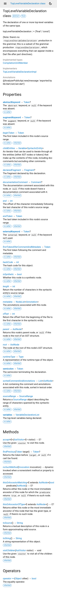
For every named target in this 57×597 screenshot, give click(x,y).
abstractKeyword (11, 102)
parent (6, 329)
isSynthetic (8, 274)
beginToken (8, 132)
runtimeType (9, 356)
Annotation (31, 301)
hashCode (8, 262)
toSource (7, 523)
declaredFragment (12, 170)
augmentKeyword (12, 117)
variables (7, 414)
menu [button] (5, 3)
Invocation (24, 467)
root (5, 344)
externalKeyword (11, 231)
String (20, 523)
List (40, 381)
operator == (8, 578)
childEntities (9, 148)
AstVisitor (19, 439)
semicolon (8, 368)
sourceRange (9, 396)
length (6, 286)
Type (21, 356)
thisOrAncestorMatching (15, 482)
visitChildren (9, 550)
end (5, 201)
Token (27, 102)
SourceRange (26, 396)
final (23, 16)
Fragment (29, 170)
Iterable (22, 148)
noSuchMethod (10, 467)
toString (7, 538)
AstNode (17, 329)
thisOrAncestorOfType (14, 504)
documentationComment (15, 182)
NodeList (20, 301)
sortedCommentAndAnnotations (19, 381)
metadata (7, 301)
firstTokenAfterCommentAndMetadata (22, 247)
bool (19, 274)
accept (6, 439)
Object (18, 578)
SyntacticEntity (34, 148)
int (11, 201)
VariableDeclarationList (27, 414)
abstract (16, 16)
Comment (36, 182)
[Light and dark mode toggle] (50, 3)
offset (6, 313)
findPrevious (9, 451)
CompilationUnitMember (15, 63)
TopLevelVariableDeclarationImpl (19, 71)
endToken (7, 216)
